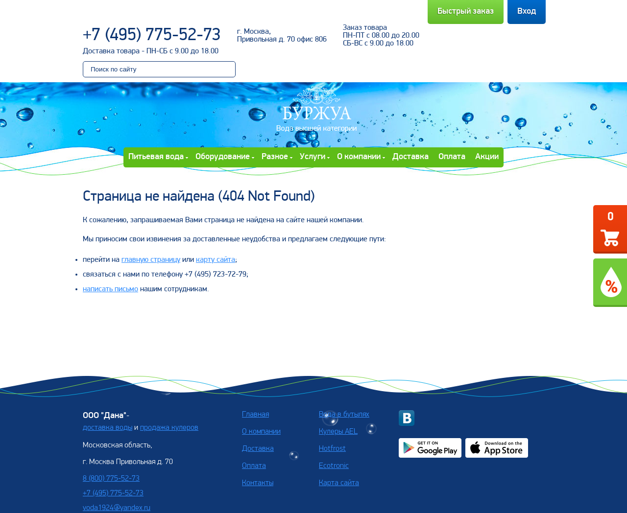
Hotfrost (332, 449)
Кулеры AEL (338, 432)
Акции (487, 157)
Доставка (410, 157)
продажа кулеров (169, 428)
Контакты (257, 483)
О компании (359, 157)
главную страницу (150, 260)
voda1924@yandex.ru (116, 508)
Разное (275, 157)
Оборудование (222, 157)
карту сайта (215, 260)
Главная (255, 415)
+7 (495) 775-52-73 (152, 36)
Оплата (451, 157)
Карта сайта (339, 483)
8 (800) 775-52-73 (111, 479)
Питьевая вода (156, 157)
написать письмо (110, 289)
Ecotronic (334, 466)
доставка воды (107, 428)
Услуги (312, 157)
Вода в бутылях (344, 415)
